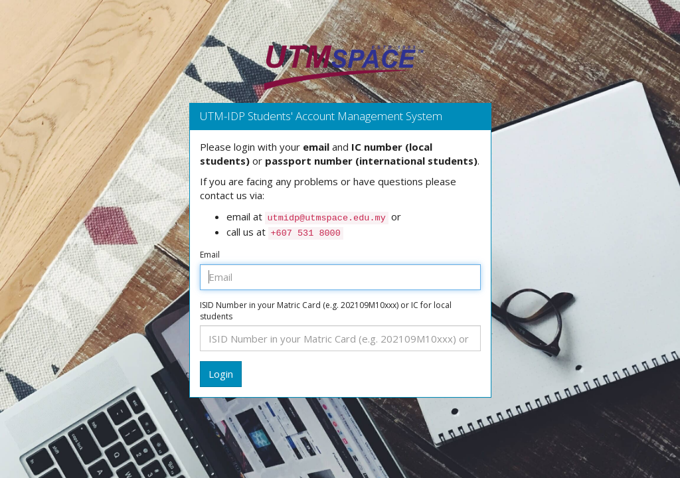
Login (221, 373)
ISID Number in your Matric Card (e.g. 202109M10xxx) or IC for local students (326, 311)
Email (210, 255)
